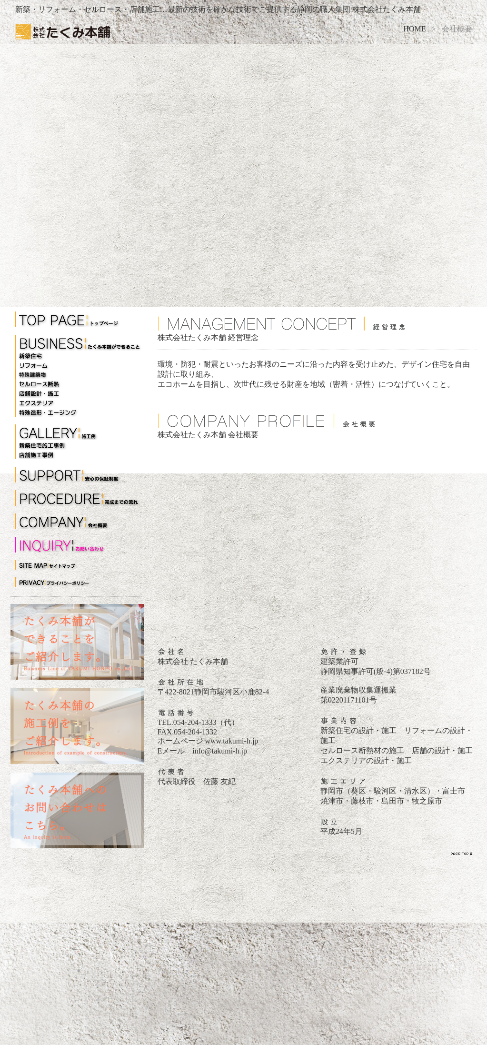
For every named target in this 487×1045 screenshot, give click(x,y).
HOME (414, 29)
